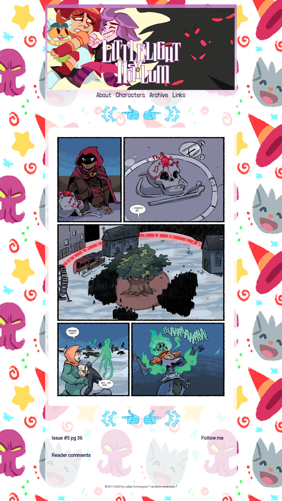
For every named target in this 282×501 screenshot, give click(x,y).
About (103, 95)
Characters (130, 95)
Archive (159, 95)
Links (179, 95)
